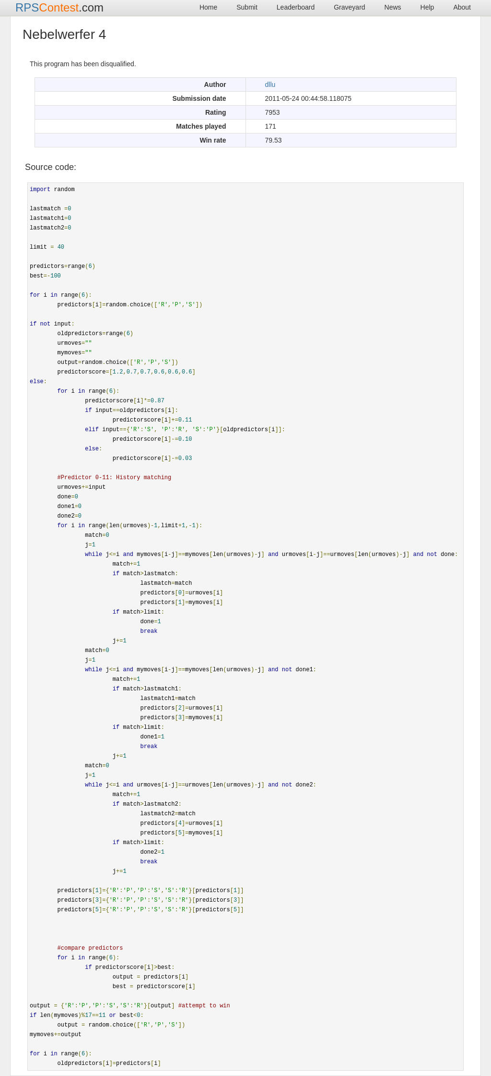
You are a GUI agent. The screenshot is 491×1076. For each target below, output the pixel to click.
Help (427, 7)
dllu (270, 84)
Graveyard (349, 7)
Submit (246, 7)
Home (208, 7)
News (393, 7)
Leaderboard (296, 7)
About (462, 7)
